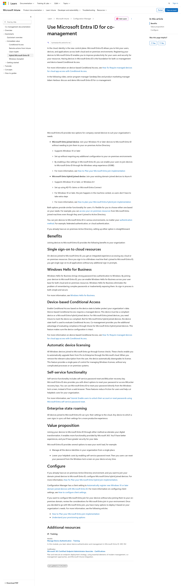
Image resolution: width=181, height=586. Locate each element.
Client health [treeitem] (14, 51)
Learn (50, 18)
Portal (160, 10)
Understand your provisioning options (68, 517)
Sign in (175, 3)
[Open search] (169, 3)
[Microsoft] (4, 3)
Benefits (154, 23)
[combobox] (17, 22)
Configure (154, 30)
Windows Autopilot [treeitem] (16, 59)
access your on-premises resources (95, 211)
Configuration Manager (82, 18)
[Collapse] (30, 17)
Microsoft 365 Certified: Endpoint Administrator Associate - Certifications (76, 551)
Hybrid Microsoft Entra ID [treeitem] (19, 55)
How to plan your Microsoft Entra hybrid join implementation (104, 202)
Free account (172, 10)
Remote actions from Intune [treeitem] (20, 48)
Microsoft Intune (62, 18)
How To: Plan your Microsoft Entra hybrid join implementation (90, 479)
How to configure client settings (72, 492)
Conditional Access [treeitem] (16, 44)
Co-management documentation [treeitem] (17, 27)
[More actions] (131, 19)
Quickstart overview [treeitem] (14, 37)
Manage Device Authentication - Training (63, 541)
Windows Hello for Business (82, 295)
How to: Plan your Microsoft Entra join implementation (101, 170)
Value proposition (157, 26)
